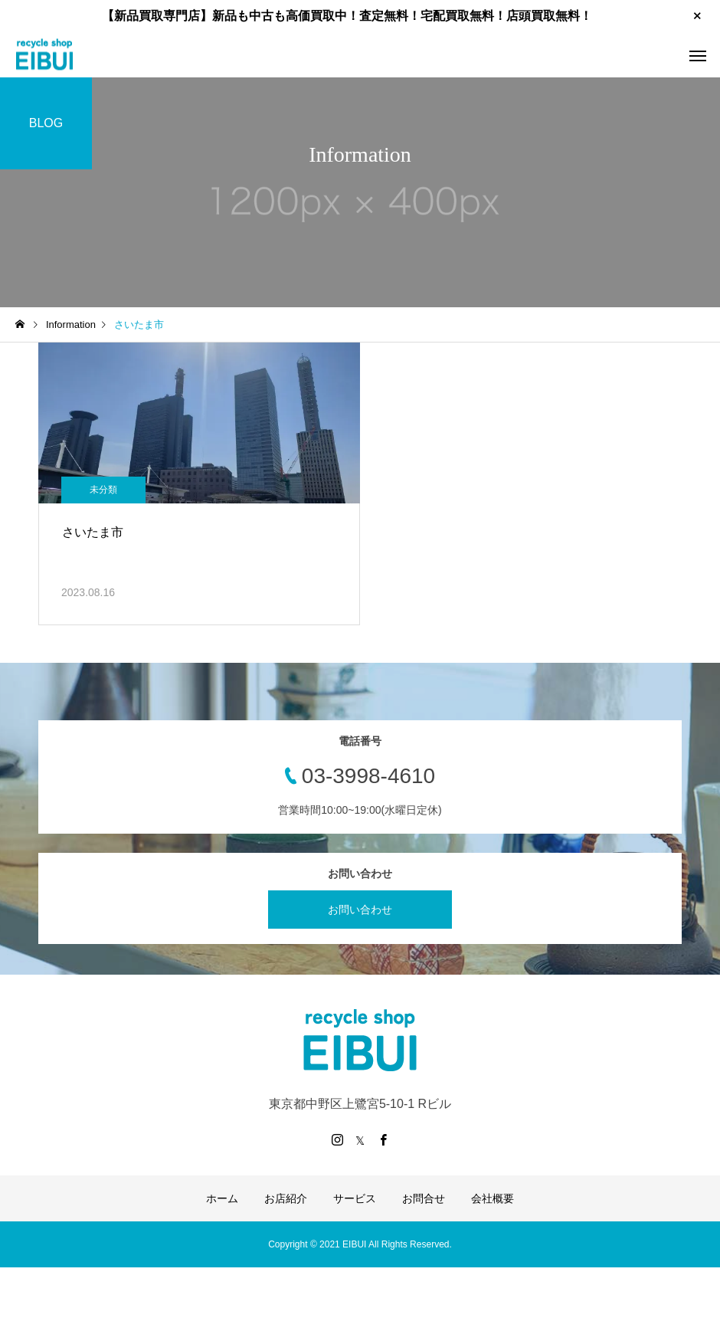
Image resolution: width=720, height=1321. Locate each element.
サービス (354, 1198)
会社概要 (492, 1198)
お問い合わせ (360, 909)
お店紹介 (285, 1198)
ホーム (222, 1198)
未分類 (103, 489)
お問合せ (423, 1198)
